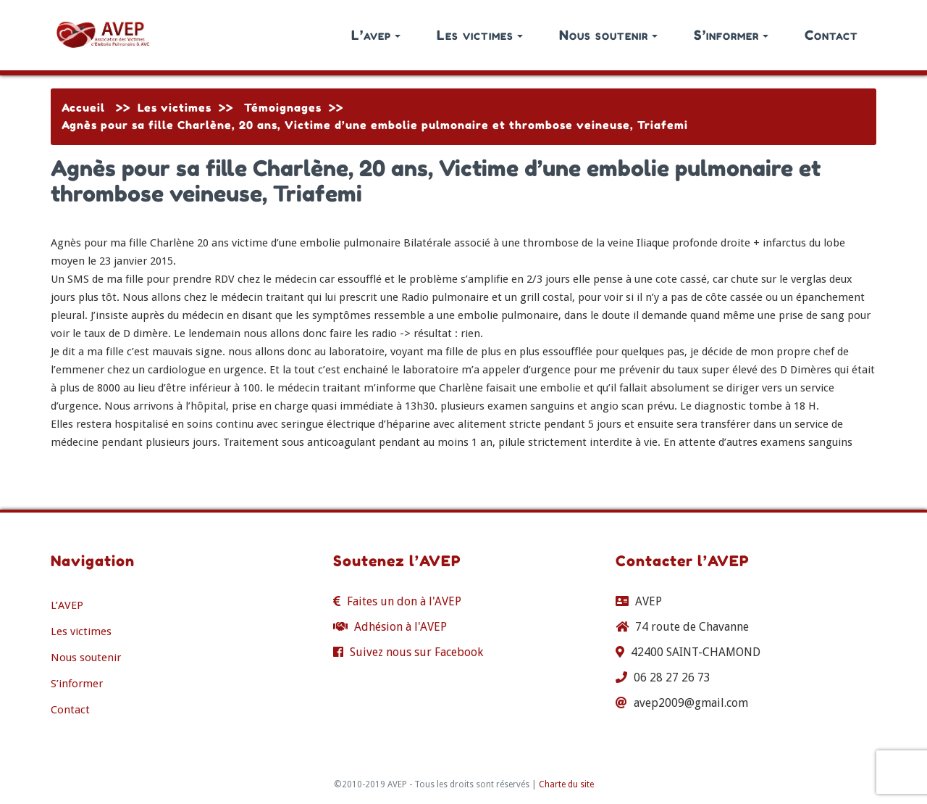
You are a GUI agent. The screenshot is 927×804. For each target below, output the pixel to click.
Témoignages (283, 108)
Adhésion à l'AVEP (400, 627)
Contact (831, 35)
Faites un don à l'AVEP (404, 601)
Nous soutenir (608, 35)
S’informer (731, 35)
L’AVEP (67, 605)
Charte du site (566, 784)
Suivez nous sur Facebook (416, 652)
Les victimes (480, 35)
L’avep (375, 35)
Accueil (83, 108)
